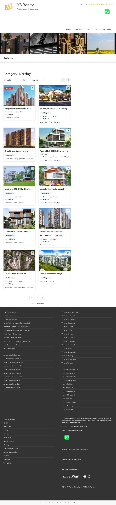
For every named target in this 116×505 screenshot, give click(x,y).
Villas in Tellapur (67, 363)
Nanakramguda (9, 441)
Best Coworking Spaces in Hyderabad (17, 341)
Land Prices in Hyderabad (13, 345)
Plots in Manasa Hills (69, 395)
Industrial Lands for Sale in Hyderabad (17, 327)
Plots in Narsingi (67, 406)
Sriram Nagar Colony (11, 452)
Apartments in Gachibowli (13, 355)
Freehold (9, 88)
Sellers (96, 29)
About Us (65, 418)
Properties (78, 29)
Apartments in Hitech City (13, 358)
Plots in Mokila (67, 398)
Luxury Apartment (19, 159)
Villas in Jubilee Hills (69, 319)
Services (88, 29)
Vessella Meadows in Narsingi (52, 189)
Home (68, 29)
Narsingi (16, 117)
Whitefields (8, 463)
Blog (77, 449)
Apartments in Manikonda (13, 377)
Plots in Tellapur (67, 409)
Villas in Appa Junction (70, 312)
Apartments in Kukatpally (13, 366)
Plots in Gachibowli (68, 377)
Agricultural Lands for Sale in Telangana (17, 330)
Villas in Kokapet (67, 327)
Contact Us (84, 449)
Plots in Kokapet (67, 384)
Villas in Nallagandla (69, 352)
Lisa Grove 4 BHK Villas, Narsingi (18, 189)
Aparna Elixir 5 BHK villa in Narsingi (54, 151)
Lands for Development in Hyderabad (17, 323)
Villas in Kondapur (68, 337)
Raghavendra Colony (11, 448)
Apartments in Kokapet (12, 369)
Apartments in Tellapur (12, 388)
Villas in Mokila (67, 348)
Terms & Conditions (68, 449)
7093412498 (107, 4)
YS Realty (25, 4)
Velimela (7, 459)
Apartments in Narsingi (12, 384)
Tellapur (6, 456)
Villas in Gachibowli (69, 316)
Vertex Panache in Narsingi (51, 273)
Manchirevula (8, 437)
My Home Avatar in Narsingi (51, 231)
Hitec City (7, 427)
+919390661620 (94, 4)
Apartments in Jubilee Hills (13, 362)
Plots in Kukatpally (68, 391)
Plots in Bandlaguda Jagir (70, 369)
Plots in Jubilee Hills (69, 380)
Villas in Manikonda (68, 345)
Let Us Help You (9, 348)
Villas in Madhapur (68, 341)
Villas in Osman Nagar (69, 359)
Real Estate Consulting (11, 312)
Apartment (8, 117)
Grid (63, 80)
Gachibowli (8, 423)
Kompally (7, 434)
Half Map (68, 80)
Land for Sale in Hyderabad (13, 337)
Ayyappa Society (9, 419)
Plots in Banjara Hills (69, 373)
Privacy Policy (72, 503)
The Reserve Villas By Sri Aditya (17, 231)
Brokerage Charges (10, 319)
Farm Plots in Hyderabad (12, 334)
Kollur (6, 430)
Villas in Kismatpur (68, 323)
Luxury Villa (43, 122)
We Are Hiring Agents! (70, 469)
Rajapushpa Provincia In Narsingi (18, 108)
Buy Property (107, 29)
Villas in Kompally (68, 334)
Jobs (65, 503)
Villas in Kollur (67, 330)
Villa (50, 122)
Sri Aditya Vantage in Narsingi (16, 151)
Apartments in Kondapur (12, 373)
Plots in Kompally (68, 388)
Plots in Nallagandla (69, 402)
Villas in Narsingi (68, 356)
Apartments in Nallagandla (13, 380)
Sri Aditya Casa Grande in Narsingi (53, 108)
